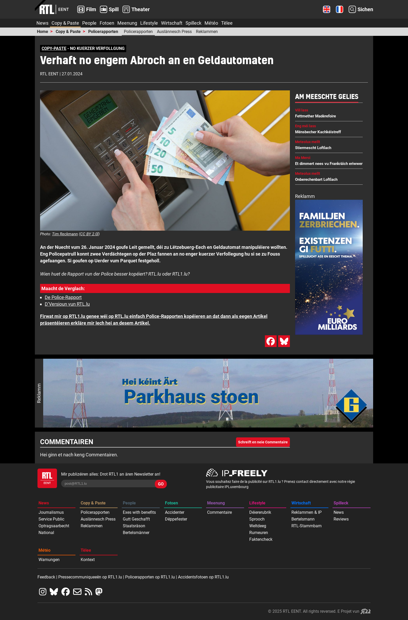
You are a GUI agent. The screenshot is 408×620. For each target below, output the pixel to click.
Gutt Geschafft (136, 519)
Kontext (88, 559)
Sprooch (257, 519)
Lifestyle (149, 23)
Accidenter (174, 512)
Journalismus (51, 512)
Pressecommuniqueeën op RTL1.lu (90, 577)
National (46, 532)
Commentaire (219, 512)
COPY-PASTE (54, 48)
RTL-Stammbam (306, 525)
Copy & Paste (65, 23)
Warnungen (49, 559)
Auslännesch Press (174, 31)
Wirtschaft (171, 23)
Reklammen (207, 31)
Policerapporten (103, 31)
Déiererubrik (260, 512)
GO (161, 484)
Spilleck (193, 23)
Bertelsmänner (136, 532)
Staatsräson (134, 525)
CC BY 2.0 (88, 234)
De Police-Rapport (63, 297)
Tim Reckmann (65, 234)
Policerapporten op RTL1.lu (150, 577)
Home (42, 31)
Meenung (127, 23)
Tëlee (227, 23)
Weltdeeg (257, 525)
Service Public (51, 519)
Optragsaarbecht (54, 525)
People (89, 23)
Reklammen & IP (306, 512)
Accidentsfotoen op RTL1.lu (203, 577)
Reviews (341, 519)
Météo (211, 23)
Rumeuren (258, 532)
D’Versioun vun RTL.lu (67, 304)
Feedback (46, 577)
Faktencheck (260, 539)
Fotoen (107, 23)
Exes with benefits (139, 512)
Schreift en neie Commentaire (263, 442)
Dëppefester (176, 519)
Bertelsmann (303, 519)
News (42, 23)
